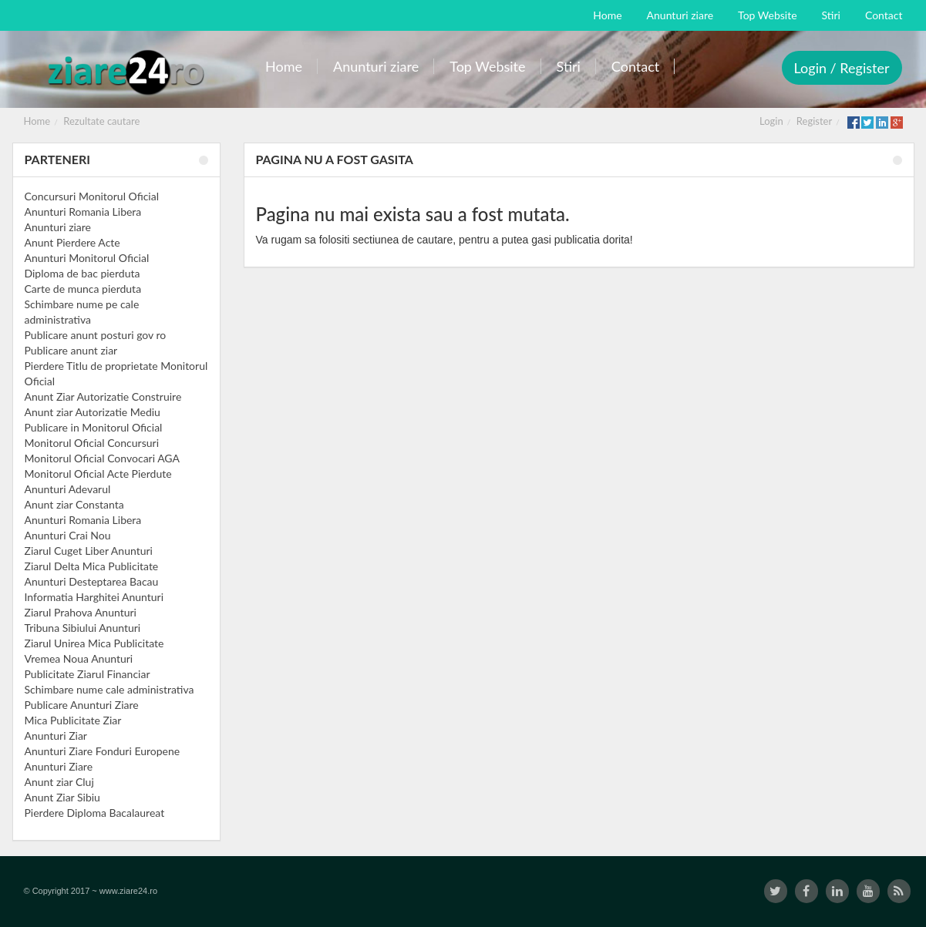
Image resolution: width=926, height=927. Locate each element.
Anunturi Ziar (56, 735)
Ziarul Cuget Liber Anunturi (89, 550)
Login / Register (842, 67)
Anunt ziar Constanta (74, 504)
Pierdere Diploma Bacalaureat (95, 812)
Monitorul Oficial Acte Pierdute (98, 473)
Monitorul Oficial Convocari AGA (102, 458)
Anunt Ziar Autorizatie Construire (103, 396)
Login (771, 121)
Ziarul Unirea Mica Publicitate (94, 643)
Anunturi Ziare (59, 766)
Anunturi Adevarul (68, 488)
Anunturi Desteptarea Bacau (92, 581)
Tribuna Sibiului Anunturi (83, 627)
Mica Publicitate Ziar (73, 720)
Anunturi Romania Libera (83, 211)
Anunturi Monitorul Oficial (87, 257)
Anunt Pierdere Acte (72, 242)
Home (37, 121)
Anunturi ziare (58, 226)
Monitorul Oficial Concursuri (92, 442)
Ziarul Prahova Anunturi (80, 612)
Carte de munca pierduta (83, 288)
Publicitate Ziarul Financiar (87, 673)
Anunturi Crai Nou (68, 535)
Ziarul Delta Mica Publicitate (92, 566)
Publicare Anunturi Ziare (82, 704)
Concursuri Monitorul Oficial (92, 196)
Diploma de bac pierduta (82, 273)
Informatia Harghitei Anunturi (94, 596)
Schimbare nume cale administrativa (109, 689)
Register (814, 121)
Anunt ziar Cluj (59, 781)
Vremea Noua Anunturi (79, 658)
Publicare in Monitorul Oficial (94, 427)
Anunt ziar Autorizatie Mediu (92, 411)
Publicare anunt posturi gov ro (96, 334)
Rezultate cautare (101, 121)
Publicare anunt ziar (71, 350)
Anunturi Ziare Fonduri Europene (102, 750)
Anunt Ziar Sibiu (62, 797)
